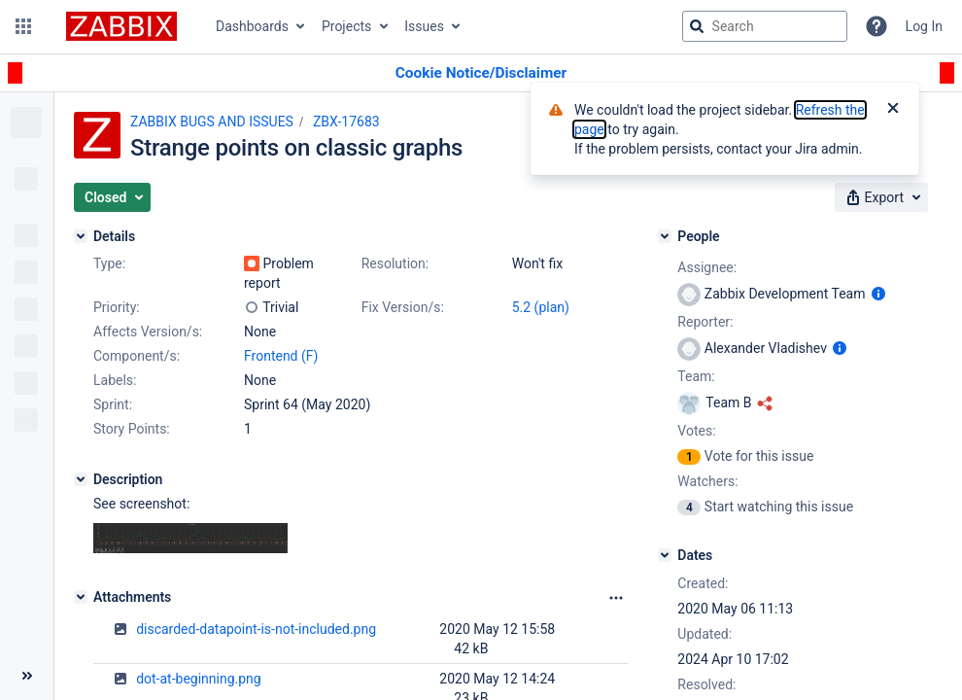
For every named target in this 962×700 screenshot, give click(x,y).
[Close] (893, 110)
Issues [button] (424, 26)
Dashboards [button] (252, 26)
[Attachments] (80, 597)
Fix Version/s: (402, 307)
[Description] (80, 479)
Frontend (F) (281, 356)
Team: (695, 376)
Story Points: (131, 429)
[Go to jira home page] (121, 26)
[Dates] (664, 555)
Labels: (114, 380)
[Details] (80, 236)
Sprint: (112, 404)
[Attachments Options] (616, 598)
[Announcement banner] (481, 73)
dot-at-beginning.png (198, 678)
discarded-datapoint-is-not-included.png (256, 629)
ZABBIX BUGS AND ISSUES (211, 121)
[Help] (876, 26)
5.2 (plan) (540, 307)
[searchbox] (764, 26)
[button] (23, 26)
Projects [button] (346, 26)
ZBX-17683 (346, 121)
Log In (924, 26)
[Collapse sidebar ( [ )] (27, 675)
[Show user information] (878, 293)
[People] (664, 236)
